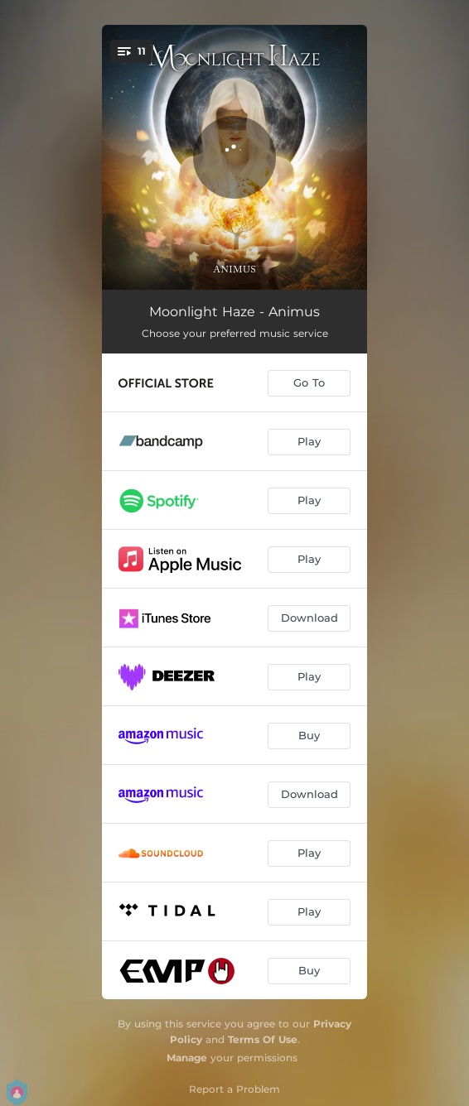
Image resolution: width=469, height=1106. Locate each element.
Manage (187, 1057)
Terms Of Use (262, 1039)
